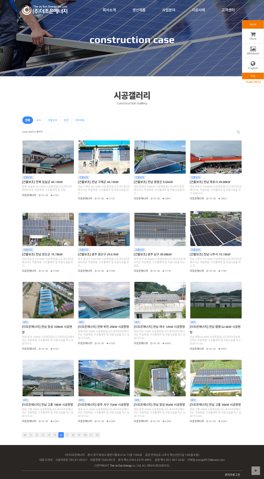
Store (253, 36)
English (253, 66)
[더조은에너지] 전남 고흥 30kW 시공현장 (215, 404)
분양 (66, 120)
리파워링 (80, 120)
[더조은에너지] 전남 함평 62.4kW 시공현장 (215, 329)
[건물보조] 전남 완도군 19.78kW (42, 254)
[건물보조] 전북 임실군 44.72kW (42, 182)
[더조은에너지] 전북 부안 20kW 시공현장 (103, 327)
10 (85, 434)
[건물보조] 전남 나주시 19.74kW (210, 254)
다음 (91, 435)
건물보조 (52, 120)
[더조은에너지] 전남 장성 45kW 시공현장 (159, 404)
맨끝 (97, 435)
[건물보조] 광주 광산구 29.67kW (98, 254)
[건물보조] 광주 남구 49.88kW (153, 254)
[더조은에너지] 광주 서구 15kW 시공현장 (103, 404)
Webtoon (253, 51)
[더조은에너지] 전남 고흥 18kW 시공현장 (47, 404)
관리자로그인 (232, 474)
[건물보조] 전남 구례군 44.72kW (98, 182)
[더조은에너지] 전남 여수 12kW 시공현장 (159, 327)
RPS (39, 120)
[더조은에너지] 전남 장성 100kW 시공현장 (47, 329)
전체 (27, 120)
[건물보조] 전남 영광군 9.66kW (153, 182)
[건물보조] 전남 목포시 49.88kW (210, 182)
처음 (24, 435)
